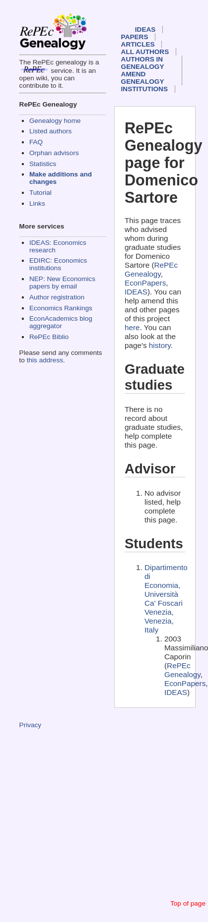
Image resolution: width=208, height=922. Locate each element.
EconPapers (145, 283)
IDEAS (145, 29)
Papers (134, 37)
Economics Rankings (60, 308)
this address (45, 360)
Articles (138, 44)
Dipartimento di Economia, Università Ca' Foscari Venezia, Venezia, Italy (166, 598)
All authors (145, 52)
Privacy (30, 725)
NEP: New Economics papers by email (62, 282)
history (160, 345)
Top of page (188, 903)
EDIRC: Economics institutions (58, 264)
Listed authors (50, 131)
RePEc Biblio (49, 337)
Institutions (144, 89)
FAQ (36, 142)
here (132, 327)
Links (37, 203)
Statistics (42, 164)
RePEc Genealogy (151, 269)
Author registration (56, 297)
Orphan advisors (54, 153)
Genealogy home (55, 120)
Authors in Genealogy (142, 63)
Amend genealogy (142, 77)
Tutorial (40, 192)
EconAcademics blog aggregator (60, 322)
